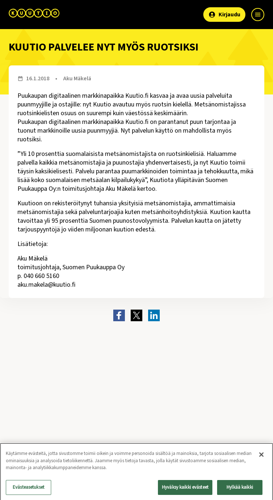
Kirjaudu (224, 15)
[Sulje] (261, 457)
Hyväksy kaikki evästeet (185, 489)
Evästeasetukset (28, 489)
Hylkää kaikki (240, 489)
